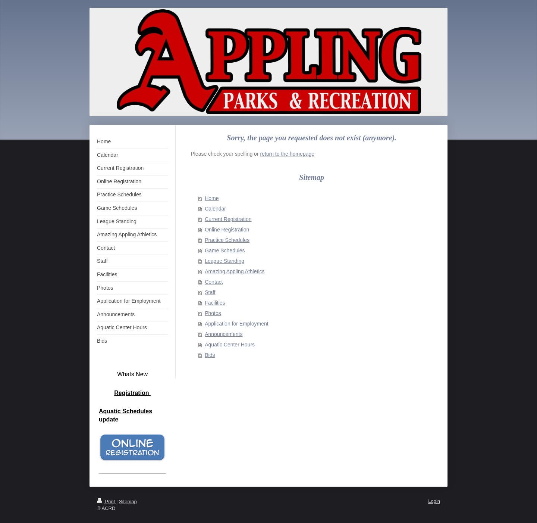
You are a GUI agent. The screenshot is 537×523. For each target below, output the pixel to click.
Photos (213, 313)
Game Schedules (225, 250)
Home (212, 198)
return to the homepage (287, 154)
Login (434, 501)
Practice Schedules (227, 240)
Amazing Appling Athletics (234, 271)
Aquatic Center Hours (230, 345)
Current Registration (228, 219)
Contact (214, 282)
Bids (210, 355)
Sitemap (128, 501)
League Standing (224, 261)
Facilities (215, 303)
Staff (210, 292)
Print (106, 501)
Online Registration (227, 230)
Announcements (223, 334)
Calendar (215, 209)
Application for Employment (236, 324)
